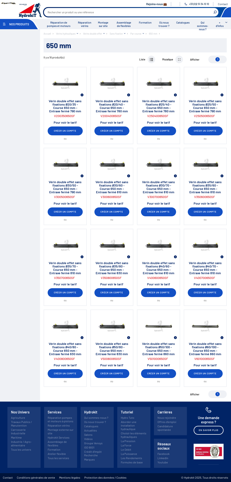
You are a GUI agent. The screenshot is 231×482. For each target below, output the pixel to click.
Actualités (90, 430)
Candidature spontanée (165, 427)
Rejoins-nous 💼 (156, 4)
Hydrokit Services (58, 437)
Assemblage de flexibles (124, 24)
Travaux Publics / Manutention (21, 423)
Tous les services (58, 458)
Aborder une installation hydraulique (128, 425)
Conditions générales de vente (36, 477)
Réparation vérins (84, 24)
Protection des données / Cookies (105, 477)
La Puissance (129, 453)
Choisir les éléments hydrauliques (133, 435)
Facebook (163, 453)
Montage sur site (103, 24)
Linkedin (162, 458)
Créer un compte (65, 130)
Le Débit (126, 449)
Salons (88, 434)
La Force (126, 445)
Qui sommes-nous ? (202, 26)
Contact (223, 4)
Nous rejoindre (166, 417)
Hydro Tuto (127, 417)
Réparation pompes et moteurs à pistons (60, 419)
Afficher (194, 59)
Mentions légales (69, 477)
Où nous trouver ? (164, 24)
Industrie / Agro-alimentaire (21, 443)
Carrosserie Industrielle (18, 431)
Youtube (162, 462)
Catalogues (183, 22)
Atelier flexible (57, 453)
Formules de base (132, 462)
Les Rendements (131, 458)
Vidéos (88, 439)
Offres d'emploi (166, 422)
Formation (145, 22)
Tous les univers (21, 449)
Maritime (16, 437)
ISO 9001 (89, 447)
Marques (89, 459)
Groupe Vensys (93, 443)
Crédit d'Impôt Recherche (93, 453)
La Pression (128, 441)
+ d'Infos (220, 24)
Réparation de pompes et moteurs (58, 24)
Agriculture (18, 417)
